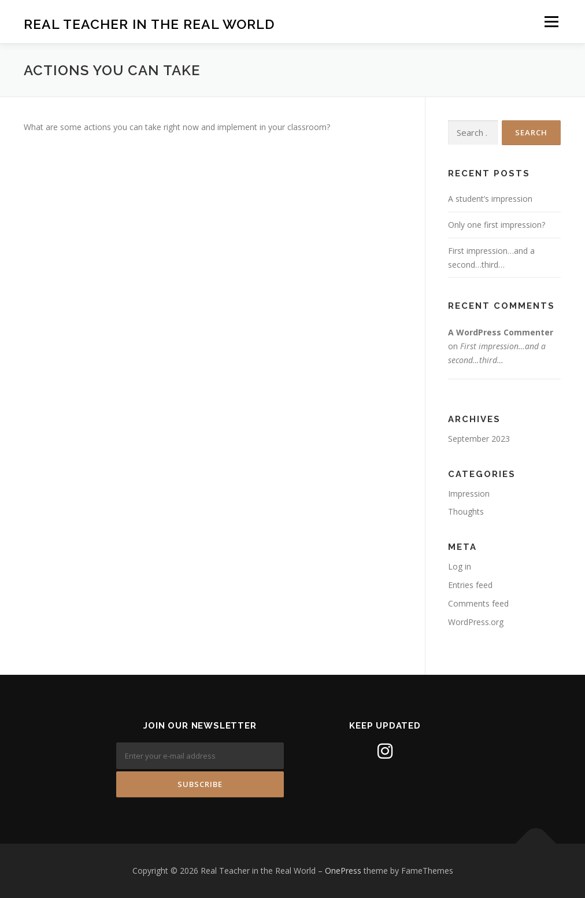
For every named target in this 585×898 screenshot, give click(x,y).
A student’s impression (490, 198)
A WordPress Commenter (500, 332)
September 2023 (479, 438)
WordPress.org (475, 621)
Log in (459, 566)
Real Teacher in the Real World (149, 23)
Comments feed (478, 603)
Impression (469, 493)
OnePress (343, 870)
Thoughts (466, 511)
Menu (551, 21)
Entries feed (470, 584)
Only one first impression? (496, 224)
